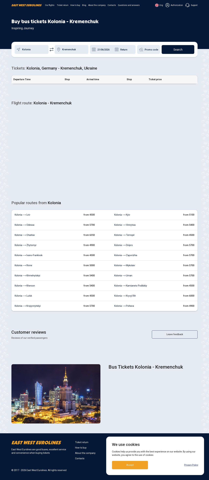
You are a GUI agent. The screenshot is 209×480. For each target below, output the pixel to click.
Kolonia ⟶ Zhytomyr (26, 245)
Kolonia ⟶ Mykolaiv (124, 265)
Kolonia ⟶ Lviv (22, 214)
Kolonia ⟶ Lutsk (23, 295)
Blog (84, 5)
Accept (130, 465)
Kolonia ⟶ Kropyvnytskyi (28, 306)
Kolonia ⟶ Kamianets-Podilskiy (130, 285)
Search (178, 49)
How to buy (75, 5)
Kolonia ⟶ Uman (123, 275)
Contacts (112, 5)
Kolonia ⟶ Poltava (124, 306)
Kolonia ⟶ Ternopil (124, 235)
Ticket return (62, 5)
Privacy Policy (191, 465)
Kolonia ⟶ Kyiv (122, 214)
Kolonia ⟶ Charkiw (25, 235)
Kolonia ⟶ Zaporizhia (125, 255)
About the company (97, 5)
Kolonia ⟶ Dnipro (123, 245)
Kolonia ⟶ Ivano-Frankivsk (28, 255)
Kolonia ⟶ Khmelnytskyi (27, 275)
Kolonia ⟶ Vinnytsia (125, 225)
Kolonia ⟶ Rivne (23, 265)
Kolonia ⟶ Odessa (24, 225)
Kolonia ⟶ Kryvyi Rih (125, 295)
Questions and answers (129, 5)
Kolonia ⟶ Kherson (25, 285)
